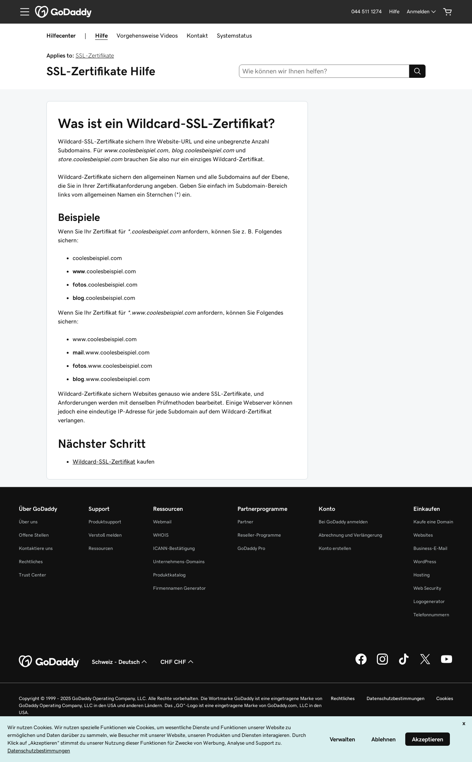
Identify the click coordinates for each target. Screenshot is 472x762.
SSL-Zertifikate (95, 55)
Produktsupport (104, 521)
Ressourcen (100, 548)
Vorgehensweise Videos (147, 35)
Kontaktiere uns (36, 548)
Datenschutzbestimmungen (395, 698)
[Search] (417, 71)
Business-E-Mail (430, 548)
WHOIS (161, 535)
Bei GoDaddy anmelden (343, 521)
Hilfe (101, 35)
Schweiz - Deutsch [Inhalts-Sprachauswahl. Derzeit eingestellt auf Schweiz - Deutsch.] (120, 661)
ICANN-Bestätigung (174, 548)
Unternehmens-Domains (179, 561)
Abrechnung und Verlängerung (350, 535)
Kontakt (197, 35)
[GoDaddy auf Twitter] (425, 663)
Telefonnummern (431, 614)
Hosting (421, 574)
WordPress (424, 561)
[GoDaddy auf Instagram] (382, 663)
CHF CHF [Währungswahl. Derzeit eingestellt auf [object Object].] (177, 661)
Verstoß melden (105, 535)
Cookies (444, 698)
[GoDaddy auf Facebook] (361, 663)
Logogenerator (429, 601)
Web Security (427, 588)
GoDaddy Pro (251, 548)
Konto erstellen (335, 548)
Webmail (162, 521)
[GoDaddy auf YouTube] (446, 663)
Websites (423, 535)
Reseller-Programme (259, 535)
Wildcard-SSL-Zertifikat (104, 461)
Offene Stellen (34, 535)
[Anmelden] (422, 11)
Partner (245, 521)
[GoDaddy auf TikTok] (403, 663)
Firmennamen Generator (179, 588)
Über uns (28, 521)
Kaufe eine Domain (433, 521)
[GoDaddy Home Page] (49, 661)
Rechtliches (31, 561)
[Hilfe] (394, 11)
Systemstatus (234, 35)
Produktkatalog (169, 574)
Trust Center (32, 574)
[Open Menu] (22, 12)
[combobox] (324, 71)
